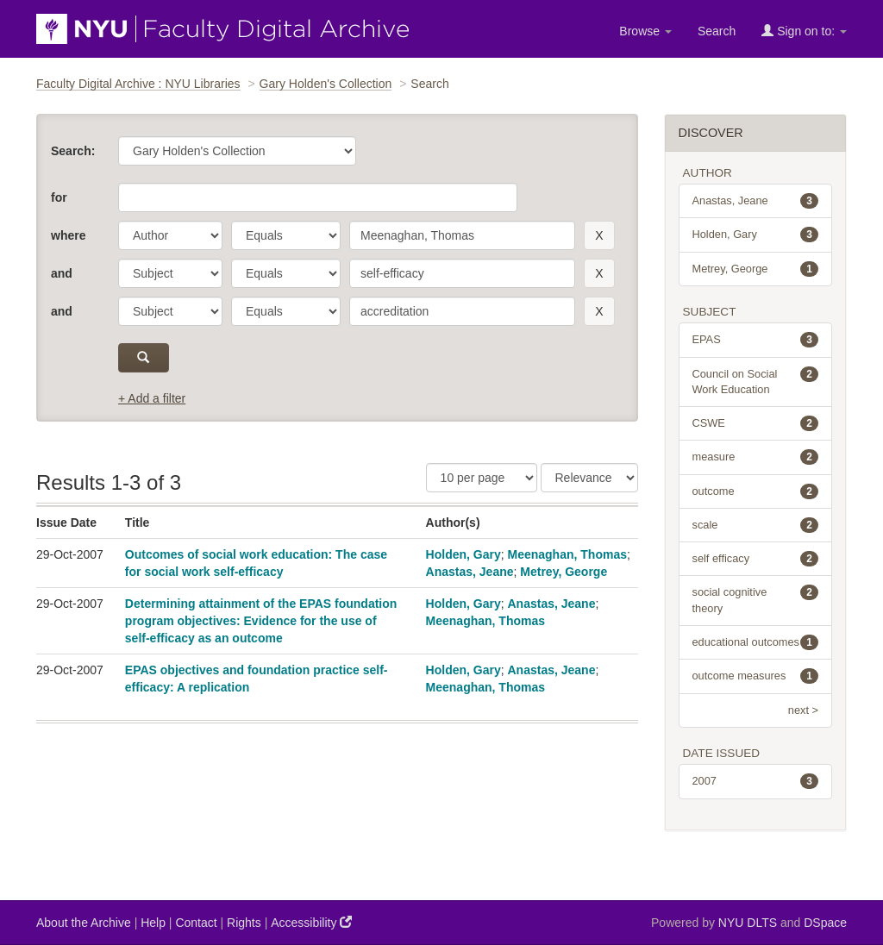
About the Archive (83, 922)
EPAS (755, 339)
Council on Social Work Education (755, 381)
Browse (645, 31)
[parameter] (170, 235)
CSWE (755, 423)
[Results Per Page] (481, 477)
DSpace (825, 922)
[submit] (143, 357)
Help (153, 922)
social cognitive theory (755, 599)
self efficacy (755, 558)
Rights (244, 922)
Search (717, 31)
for (59, 197)
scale (755, 525)
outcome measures (755, 676)
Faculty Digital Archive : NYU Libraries (138, 84)
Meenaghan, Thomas (567, 554)
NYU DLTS (747, 922)
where (68, 235)
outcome (755, 491)
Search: (73, 151)
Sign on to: (804, 30)
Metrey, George (563, 572)
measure (755, 457)
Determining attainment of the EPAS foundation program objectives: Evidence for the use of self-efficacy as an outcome (261, 621)
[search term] (462, 235)
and (61, 273)
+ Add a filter (151, 398)
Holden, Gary (463, 554)
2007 (755, 781)
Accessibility (311, 922)
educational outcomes (755, 642)
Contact (195, 922)
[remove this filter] (599, 235)
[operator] (286, 235)
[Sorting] (589, 477)
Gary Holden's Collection (326, 84)
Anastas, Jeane (470, 572)
